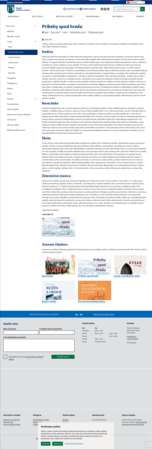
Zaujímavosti (13, 62)
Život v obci (10, 26)
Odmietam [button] (57, 443)
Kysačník (11, 73)
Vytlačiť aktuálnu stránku (41, 420)
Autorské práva (8, 422)
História (11, 67)
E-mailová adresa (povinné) (50, 329)
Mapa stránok (37, 422)
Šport (9, 93)
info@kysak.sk (131, 336)
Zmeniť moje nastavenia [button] (74, 443)
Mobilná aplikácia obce (16, 130)
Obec (10, 47)
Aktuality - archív (13, 36)
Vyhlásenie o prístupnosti (11, 420)
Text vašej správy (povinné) (14, 337)
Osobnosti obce (14, 57)
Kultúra (10, 88)
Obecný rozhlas (13, 125)
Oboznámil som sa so (26, 358)
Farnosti (10, 99)
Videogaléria (12, 83)
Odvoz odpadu (13, 109)
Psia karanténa (13, 104)
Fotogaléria (11, 78)
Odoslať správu (63, 356)
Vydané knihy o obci (16, 52)
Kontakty (65, 422)
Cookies (35, 424)
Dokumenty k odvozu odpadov (19, 114)
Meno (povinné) (9, 329)
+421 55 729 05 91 (132, 339)
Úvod (45, 32)
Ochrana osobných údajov (11, 424)
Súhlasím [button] (45, 443)
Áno (77, 314)
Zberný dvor (12, 119)
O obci (9, 41)
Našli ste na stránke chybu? (103, 314)
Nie (81, 314)
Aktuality (10, 31)
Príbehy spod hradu (95, 32)
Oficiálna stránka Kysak (16, 3)
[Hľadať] (142, 9)
